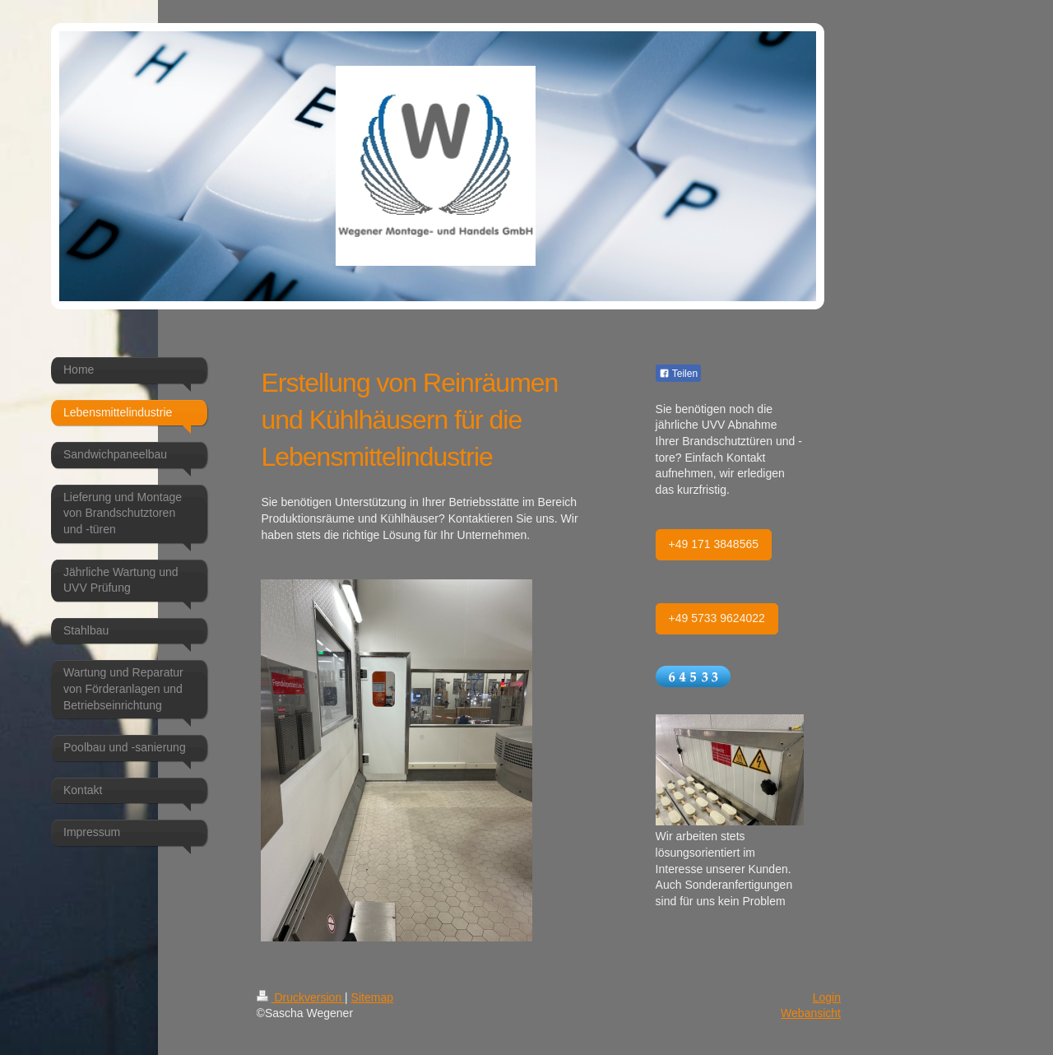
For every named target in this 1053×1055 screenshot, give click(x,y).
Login (827, 997)
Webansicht (811, 1013)
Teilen (678, 373)
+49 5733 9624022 (717, 618)
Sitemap (372, 997)
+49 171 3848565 (713, 544)
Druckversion (301, 997)
